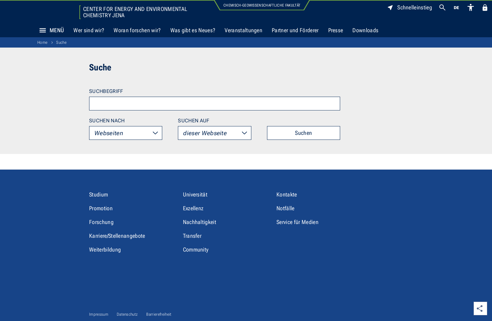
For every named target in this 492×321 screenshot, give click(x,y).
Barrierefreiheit (158, 314)
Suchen (303, 133)
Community (196, 249)
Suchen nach (107, 121)
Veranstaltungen (243, 30)
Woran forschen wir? (137, 30)
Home (42, 42)
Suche (61, 42)
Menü (50, 30)
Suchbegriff (106, 91)
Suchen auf (193, 121)
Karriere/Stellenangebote (117, 235)
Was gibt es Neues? (193, 30)
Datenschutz (127, 314)
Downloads (365, 30)
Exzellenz (193, 208)
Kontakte (286, 194)
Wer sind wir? (88, 30)
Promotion (101, 208)
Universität (195, 194)
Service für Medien (297, 222)
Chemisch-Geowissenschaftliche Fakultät (261, 5)
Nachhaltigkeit (199, 222)
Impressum (98, 314)
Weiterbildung (105, 249)
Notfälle (285, 208)
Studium (98, 194)
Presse (335, 30)
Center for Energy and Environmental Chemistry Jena (135, 12)
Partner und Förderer (295, 30)
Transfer (192, 235)
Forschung (101, 222)
